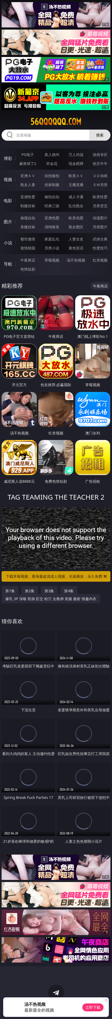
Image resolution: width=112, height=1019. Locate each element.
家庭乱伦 (51, 238)
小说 (8, 243)
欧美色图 (76, 217)
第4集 (69, 590)
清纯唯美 (51, 226)
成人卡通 (76, 196)
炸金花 (51, 163)
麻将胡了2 (27, 163)
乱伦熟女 (76, 205)
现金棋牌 (76, 163)
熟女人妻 (27, 184)
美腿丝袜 (27, 226)
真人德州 (51, 154)
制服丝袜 (27, 205)
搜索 (100, 135)
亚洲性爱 (27, 196)
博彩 (8, 158)
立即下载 (93, 1007)
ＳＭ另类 (100, 184)
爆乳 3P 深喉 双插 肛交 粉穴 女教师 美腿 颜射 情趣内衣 (50, 598)
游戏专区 (100, 154)
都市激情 (27, 238)
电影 (8, 200)
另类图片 (100, 226)
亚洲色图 (51, 217)
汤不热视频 (76, 260)
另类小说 (51, 247)
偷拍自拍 (51, 196)
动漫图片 (100, 217)
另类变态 (100, 205)
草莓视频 (51, 260)
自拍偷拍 (51, 175)
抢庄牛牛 (100, 163)
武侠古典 (100, 238)
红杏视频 (100, 260)
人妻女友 (76, 238)
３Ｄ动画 (100, 175)
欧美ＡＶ (76, 175)
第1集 (10, 590)
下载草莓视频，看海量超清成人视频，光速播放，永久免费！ (56, 576)
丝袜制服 (51, 184)
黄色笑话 (76, 247)
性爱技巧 (100, 247)
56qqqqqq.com (55, 121)
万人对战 (76, 154)
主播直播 (76, 184)
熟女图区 (76, 226)
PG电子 (27, 154)
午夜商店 (27, 260)
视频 (8, 179)
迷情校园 (27, 247)
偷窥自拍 (27, 217)
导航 (8, 264)
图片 (8, 222)
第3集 (49, 590)
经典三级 (51, 205)
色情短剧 (27, 269)
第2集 (29, 590)
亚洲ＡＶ (27, 175)
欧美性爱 (100, 196)
